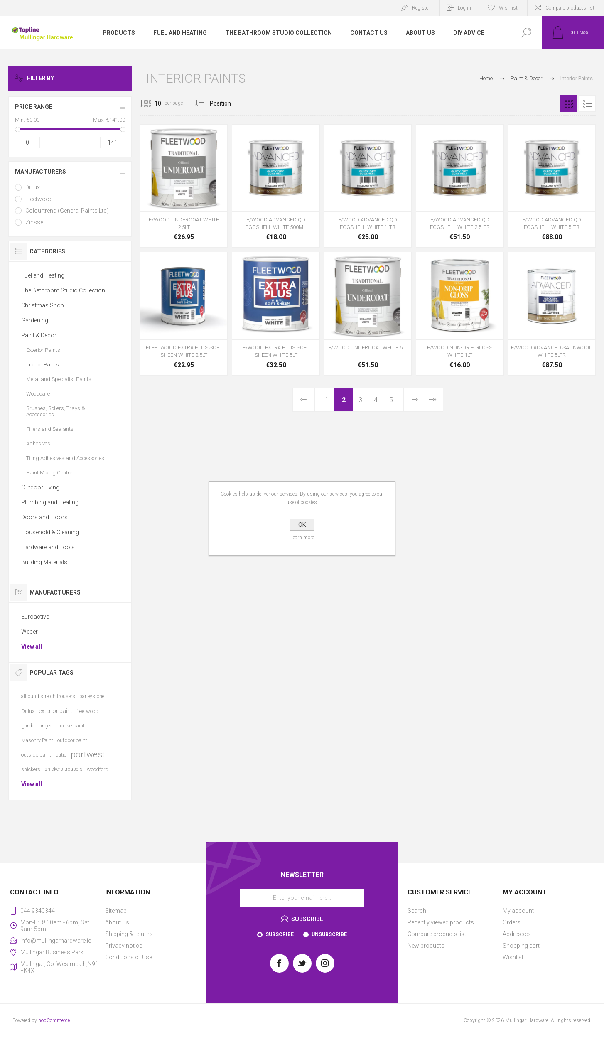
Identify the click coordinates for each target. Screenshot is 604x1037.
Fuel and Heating (42, 275)
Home (486, 78)
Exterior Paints (43, 350)
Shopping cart (521, 945)
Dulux (32, 187)
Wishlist (513, 957)
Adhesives (38, 443)
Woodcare (38, 394)
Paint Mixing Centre (49, 472)
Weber (29, 631)
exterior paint (55, 711)
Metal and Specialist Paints (58, 379)
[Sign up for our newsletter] (302, 898)
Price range (33, 106)
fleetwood (87, 711)
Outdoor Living (40, 487)
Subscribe (279, 934)
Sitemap (116, 910)
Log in (464, 8)
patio (60, 755)
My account (518, 910)
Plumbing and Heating (50, 502)
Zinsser (35, 222)
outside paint (36, 755)
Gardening (34, 320)
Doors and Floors (44, 517)
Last (432, 399)
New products (426, 945)
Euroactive (35, 616)
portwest (88, 754)
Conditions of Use (128, 957)
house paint (71, 725)
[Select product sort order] (226, 103)
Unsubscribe (329, 934)
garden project (37, 725)
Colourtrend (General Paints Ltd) (67, 210)
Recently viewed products (441, 922)
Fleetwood (39, 199)
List (587, 103)
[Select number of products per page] (151, 103)
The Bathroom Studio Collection (63, 290)
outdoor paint (72, 740)
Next (414, 399)
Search (417, 910)
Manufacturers (40, 171)
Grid (568, 103)
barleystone (91, 696)
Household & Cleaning (50, 532)
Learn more (302, 538)
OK (302, 524)
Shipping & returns (129, 934)
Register (421, 8)
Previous (304, 399)
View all (31, 646)
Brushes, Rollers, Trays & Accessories (55, 411)
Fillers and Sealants (50, 429)
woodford (97, 769)
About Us (117, 922)
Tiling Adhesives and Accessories (65, 458)
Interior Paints (42, 364)
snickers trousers (63, 769)
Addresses (517, 934)
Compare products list (569, 8)
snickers (30, 769)
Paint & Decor (38, 335)
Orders (512, 922)
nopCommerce (54, 1020)
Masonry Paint (37, 740)
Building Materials (44, 562)
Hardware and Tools (48, 547)
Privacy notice (123, 945)
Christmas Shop (42, 305)
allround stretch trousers (48, 696)
